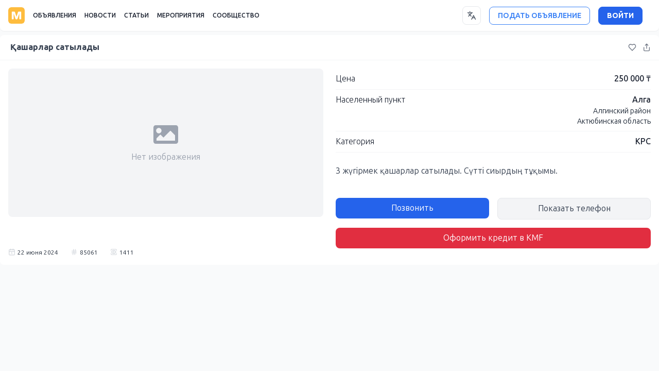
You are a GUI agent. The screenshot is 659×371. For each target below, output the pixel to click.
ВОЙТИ (620, 15)
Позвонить (412, 208)
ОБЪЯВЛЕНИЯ (54, 15)
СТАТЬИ (136, 15)
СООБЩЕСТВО (236, 15)
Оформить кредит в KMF (493, 238)
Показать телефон (574, 208)
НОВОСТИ (100, 15)
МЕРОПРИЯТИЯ (180, 15)
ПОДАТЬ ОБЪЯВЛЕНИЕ (539, 15)
